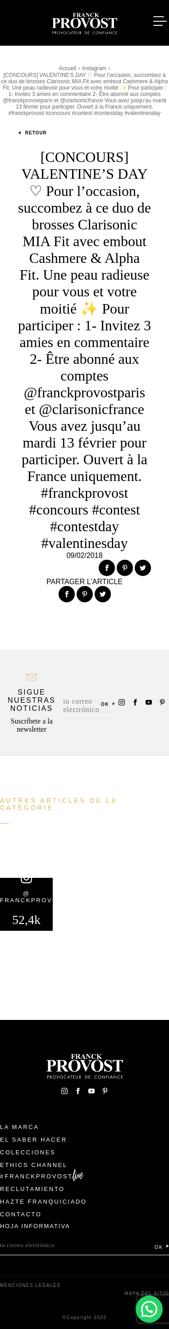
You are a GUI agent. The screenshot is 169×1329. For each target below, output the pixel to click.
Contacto (21, 1214)
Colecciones (27, 1152)
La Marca (19, 1127)
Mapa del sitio (146, 1293)
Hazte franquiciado (43, 1201)
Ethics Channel (34, 1165)
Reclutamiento (32, 1189)
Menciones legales (30, 1285)
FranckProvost (39, 1176)
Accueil (67, 68)
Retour (32, 132)
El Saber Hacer (33, 1139)
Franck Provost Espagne (84, 21)
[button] (149, 1309)
